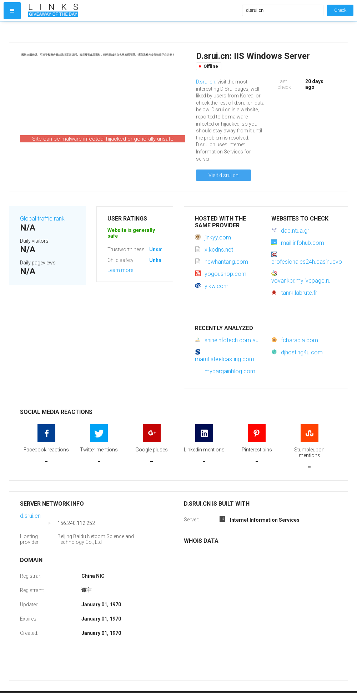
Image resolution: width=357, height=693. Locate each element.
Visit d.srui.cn (223, 175)
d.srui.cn (30, 515)
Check (340, 10)
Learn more (120, 270)
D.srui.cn (205, 82)
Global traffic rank (42, 218)
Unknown (160, 260)
